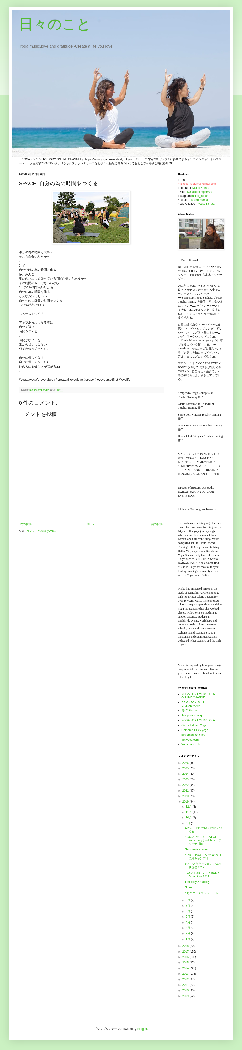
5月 (188, 916)
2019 (186, 801)
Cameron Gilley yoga (195, 730)
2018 (186, 946)
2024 (186, 773)
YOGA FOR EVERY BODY (199, 720)
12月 (189, 806)
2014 (186, 968)
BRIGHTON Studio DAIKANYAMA (193, 704)
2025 (186, 768)
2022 (186, 785)
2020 (186, 796)
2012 (186, 979)
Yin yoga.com (190, 739)
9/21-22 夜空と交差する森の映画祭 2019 (203, 865)
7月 (188, 905)
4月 (188, 922)
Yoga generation (192, 744)
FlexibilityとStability (197, 882)
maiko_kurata (200, 196)
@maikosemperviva (199, 192)
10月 (189, 817)
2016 (186, 957)
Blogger (142, 1029)
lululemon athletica (193, 734)
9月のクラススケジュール (201, 893)
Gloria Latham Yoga (194, 725)
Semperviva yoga (193, 715)
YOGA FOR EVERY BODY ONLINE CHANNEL (198, 695)
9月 (188, 823)
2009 (186, 996)
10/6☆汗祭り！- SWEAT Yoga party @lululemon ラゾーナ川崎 (203, 840)
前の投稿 (157, 524)
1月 (188, 939)
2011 (186, 985)
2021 (186, 790)
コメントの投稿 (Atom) (41, 531)
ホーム (91, 524)
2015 (186, 962)
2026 (186, 763)
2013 (186, 973)
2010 (186, 990)
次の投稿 (26, 524)
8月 (188, 900)
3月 (188, 927)
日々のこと (55, 24)
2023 (186, 779)
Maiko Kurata (200, 187)
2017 (186, 951)
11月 (189, 812)
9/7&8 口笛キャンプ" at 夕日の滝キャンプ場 (203, 856)
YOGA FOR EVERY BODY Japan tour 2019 (202, 874)
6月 (188, 911)
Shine (188, 887)
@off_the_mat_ (191, 710)
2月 (188, 933)
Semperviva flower (197, 849)
